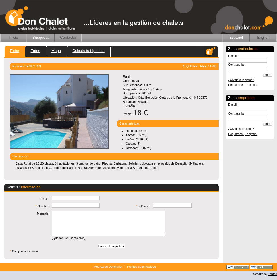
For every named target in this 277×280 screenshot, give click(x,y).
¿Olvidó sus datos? (241, 80)
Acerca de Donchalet (108, 266)
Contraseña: (236, 64)
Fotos (35, 51)
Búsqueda (40, 37)
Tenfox (272, 274)
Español (236, 37)
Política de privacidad (141, 266)
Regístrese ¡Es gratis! (242, 84)
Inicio (13, 37)
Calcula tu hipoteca (88, 51)
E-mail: (232, 55)
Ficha (14, 51)
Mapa (56, 51)
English (263, 37)
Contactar (68, 37)
